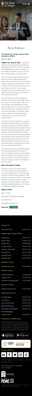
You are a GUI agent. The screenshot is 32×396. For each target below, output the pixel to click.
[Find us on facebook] (9, 354)
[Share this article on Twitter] (13, 207)
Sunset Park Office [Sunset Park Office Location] (6, 255)
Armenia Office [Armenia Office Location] (5, 238)
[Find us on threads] (26, 354)
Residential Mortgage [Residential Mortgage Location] (7, 311)
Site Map (10, 362)
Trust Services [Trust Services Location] (5, 300)
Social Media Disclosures (6, 359)
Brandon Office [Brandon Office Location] (5, 243)
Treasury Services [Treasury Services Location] (6, 314)
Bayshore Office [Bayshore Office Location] (5, 240)
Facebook (6, 186)
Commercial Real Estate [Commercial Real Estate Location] (7, 303)
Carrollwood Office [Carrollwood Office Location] (6, 246)
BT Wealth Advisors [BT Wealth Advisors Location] (6, 297)
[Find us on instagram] (20, 354)
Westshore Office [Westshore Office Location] (6, 258)
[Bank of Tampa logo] (8, 2)
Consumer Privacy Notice (18, 359)
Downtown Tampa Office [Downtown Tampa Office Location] (8, 249)
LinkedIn (13, 186)
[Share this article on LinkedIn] (16, 207)
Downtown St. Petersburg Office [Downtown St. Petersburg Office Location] (10, 280)
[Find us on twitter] (15, 354)
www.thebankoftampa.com (13, 184)
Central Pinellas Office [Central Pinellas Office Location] (7, 275)
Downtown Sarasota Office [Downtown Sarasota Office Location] (8, 289)
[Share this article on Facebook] (10, 207)
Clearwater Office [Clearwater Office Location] (6, 277)
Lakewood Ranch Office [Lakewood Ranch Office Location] (7, 266)
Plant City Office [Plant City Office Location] (5, 252)
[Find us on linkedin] (3, 354)
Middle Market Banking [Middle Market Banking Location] (7, 306)
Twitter (21, 186)
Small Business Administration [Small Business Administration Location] (9, 309)
